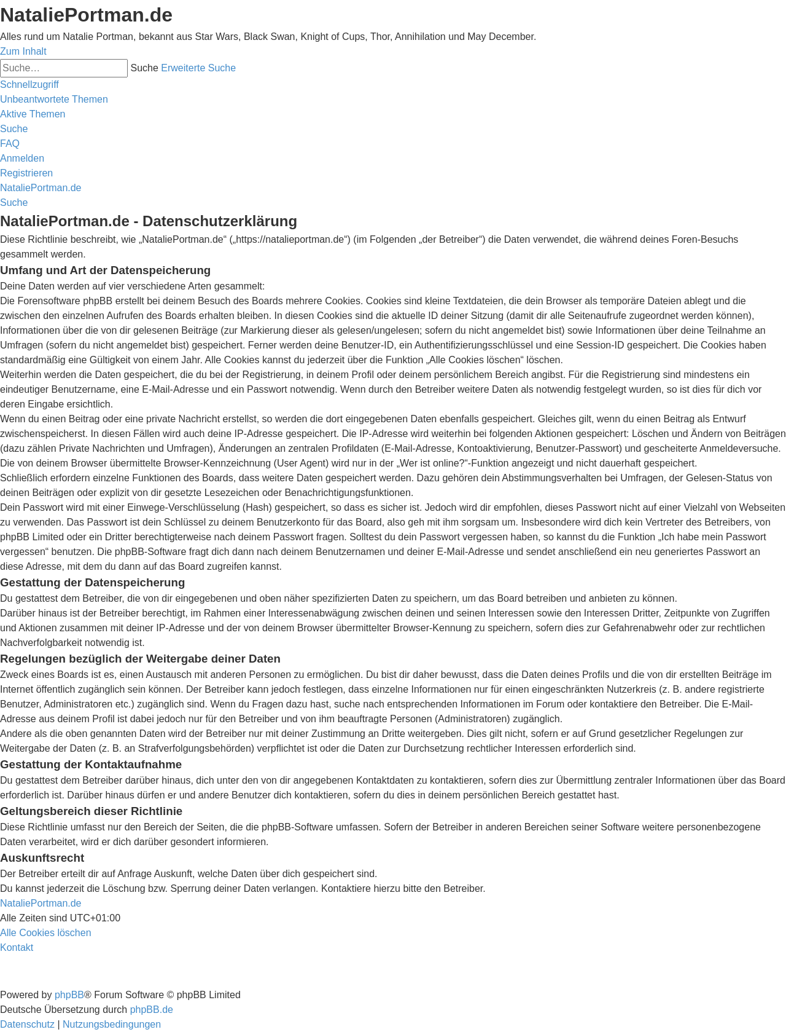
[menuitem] (54, 99)
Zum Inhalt (23, 51)
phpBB (69, 995)
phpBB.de (151, 1009)
